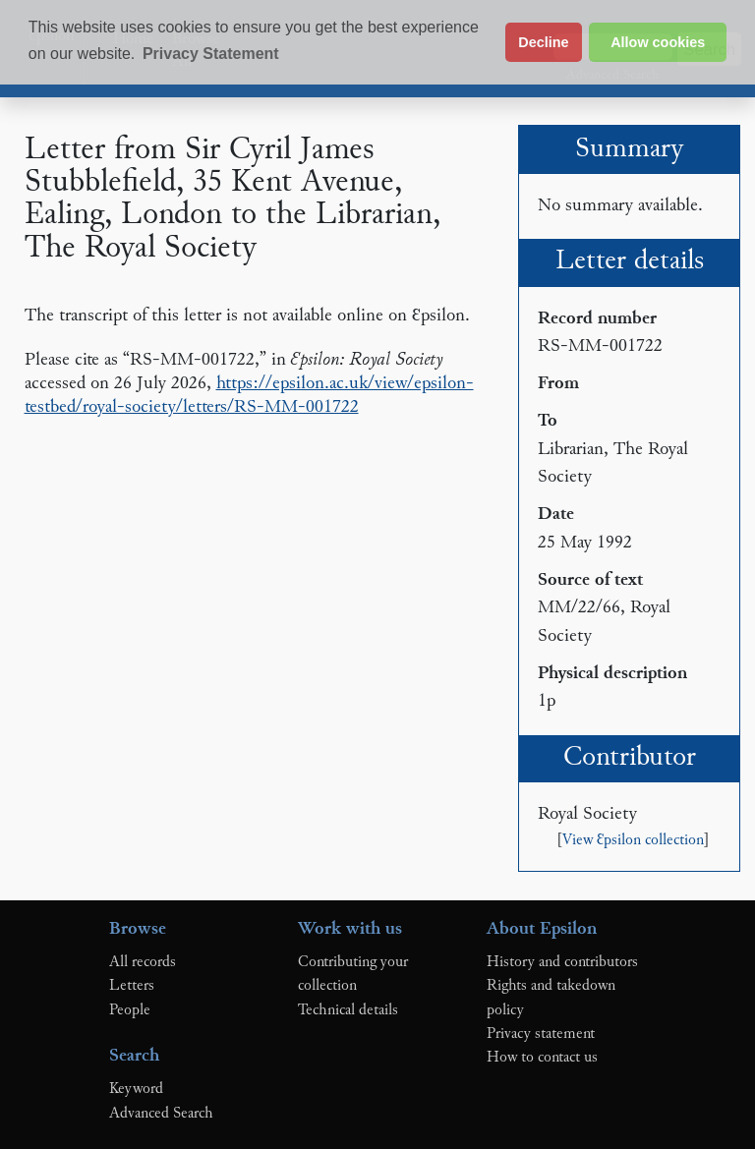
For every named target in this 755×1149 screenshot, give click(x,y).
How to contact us (542, 1057)
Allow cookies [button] (657, 42)
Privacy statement (541, 1034)
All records (142, 962)
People (129, 1010)
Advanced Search (161, 1113)
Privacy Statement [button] (211, 53)
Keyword (136, 1089)
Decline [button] (543, 42)
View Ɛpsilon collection (633, 840)
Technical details (348, 1010)
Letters (131, 986)
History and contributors (562, 962)
